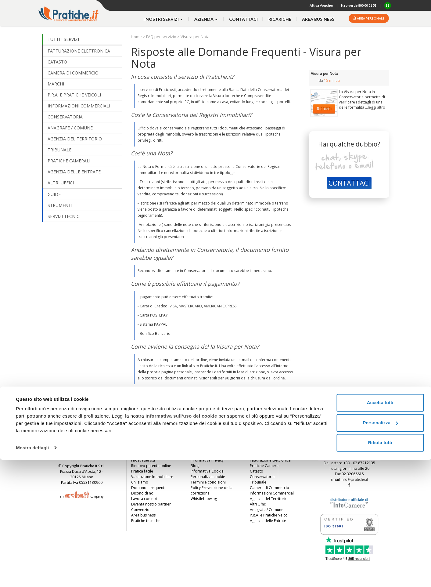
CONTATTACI (349, 182)
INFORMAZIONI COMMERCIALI (79, 106)
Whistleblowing (204, 498)
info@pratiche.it (354, 479)
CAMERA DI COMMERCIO (73, 73)
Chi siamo (139, 482)
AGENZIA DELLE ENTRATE (74, 172)
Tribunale (258, 482)
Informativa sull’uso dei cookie (181, 543)
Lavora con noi (144, 498)
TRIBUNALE (59, 150)
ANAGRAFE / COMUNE (70, 128)
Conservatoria (262, 476)
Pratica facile (142, 471)
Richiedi (324, 108)
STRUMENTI (60, 205)
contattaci (243, 19)
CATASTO (57, 62)
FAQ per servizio (161, 36)
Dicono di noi (142, 493)
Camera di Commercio (269, 487)
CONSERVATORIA (65, 117)
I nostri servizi (143, 460)
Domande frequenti (148, 487)
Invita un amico (144, 454)
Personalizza (380, 550)
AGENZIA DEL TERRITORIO (75, 139)
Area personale (370, 18)
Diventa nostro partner (151, 504)
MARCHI (56, 84)
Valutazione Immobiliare (152, 476)
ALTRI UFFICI (61, 183)
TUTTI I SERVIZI (63, 39)
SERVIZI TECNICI (64, 216)
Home (137, 36)
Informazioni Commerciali (272, 493)
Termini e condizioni (208, 482)
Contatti (197, 454)
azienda (206, 19)
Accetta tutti (380, 530)
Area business (318, 19)
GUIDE (54, 194)
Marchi (255, 454)
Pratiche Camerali (265, 465)
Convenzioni (142, 509)
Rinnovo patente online (151, 465)
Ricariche (279, 19)
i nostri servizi (163, 19)
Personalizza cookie (208, 476)
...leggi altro (375, 107)
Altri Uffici (258, 504)
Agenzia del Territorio (269, 498)
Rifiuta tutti (380, 570)
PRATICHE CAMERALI (69, 161)
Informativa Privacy (207, 460)
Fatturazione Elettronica (270, 460)
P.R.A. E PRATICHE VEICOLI (74, 95)
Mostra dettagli (32, 575)
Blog (195, 465)
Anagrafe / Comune (266, 509)
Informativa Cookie (207, 471)
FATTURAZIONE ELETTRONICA (79, 51)
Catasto (256, 471)
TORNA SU (368, 429)
